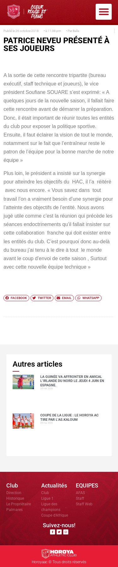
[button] (104, 12)
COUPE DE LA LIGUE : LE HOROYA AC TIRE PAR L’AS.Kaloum (69, 417)
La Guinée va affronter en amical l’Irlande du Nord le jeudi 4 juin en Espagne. (72, 381)
